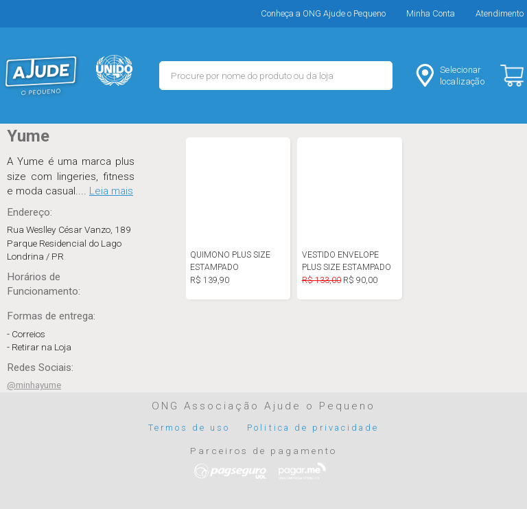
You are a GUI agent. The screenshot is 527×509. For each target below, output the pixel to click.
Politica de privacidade (313, 427)
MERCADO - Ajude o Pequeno (41, 75)
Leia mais (111, 191)
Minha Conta (430, 13)
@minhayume (34, 384)
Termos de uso (189, 427)
